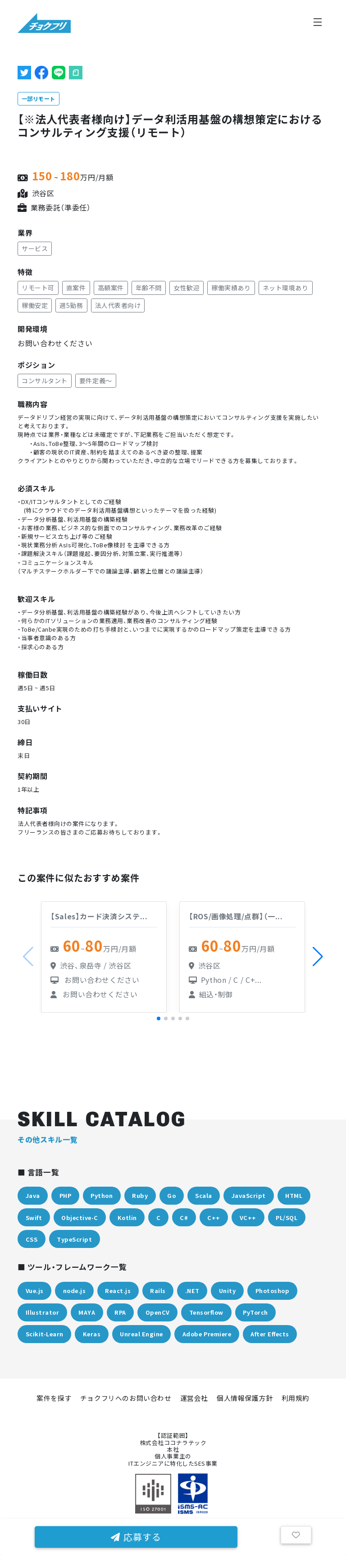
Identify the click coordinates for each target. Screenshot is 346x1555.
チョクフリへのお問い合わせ (126, 1398)
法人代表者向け (118, 305)
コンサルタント (45, 380)
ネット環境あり (286, 287)
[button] (318, 957)
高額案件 (111, 287)
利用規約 (296, 1398)
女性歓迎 (186, 287)
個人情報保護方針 (245, 1398)
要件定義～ (95, 380)
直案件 (76, 287)
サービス (35, 248)
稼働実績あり (230, 287)
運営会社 (194, 1398)
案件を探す (54, 1398)
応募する (136, 1536)
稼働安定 (35, 305)
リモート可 (38, 287)
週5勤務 (71, 305)
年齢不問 (149, 287)
